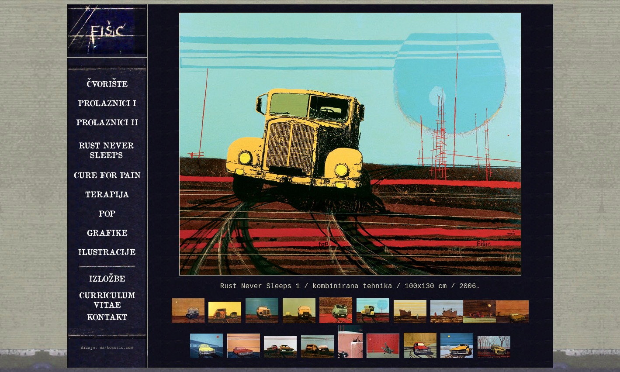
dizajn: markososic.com (107, 348)
